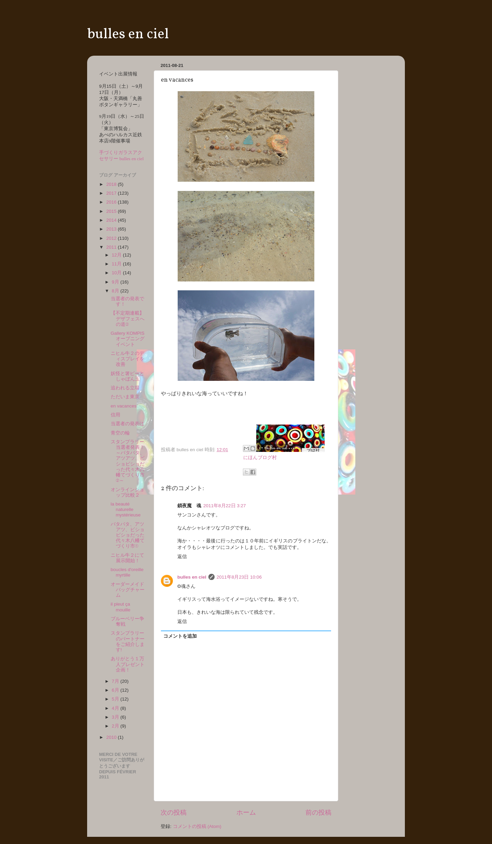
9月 (116, 282)
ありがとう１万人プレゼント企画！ (128, 664)
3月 (116, 717)
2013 (112, 229)
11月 (117, 263)
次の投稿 (174, 812)
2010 (112, 737)
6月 (116, 690)
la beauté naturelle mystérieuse (126, 509)
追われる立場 (125, 387)
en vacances (124, 406)
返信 (182, 556)
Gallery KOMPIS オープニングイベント (130, 339)
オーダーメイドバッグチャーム (128, 590)
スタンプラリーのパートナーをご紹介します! (128, 641)
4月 (116, 708)
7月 (116, 681)
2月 (116, 726)
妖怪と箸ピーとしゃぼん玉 (127, 376)
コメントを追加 (180, 636)
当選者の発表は (127, 423)
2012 (112, 238)
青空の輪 (120, 432)
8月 (116, 290)
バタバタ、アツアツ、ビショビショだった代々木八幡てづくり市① (128, 535)
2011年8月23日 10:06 (239, 577)
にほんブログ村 (260, 457)
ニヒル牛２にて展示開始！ (127, 558)
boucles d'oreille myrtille (127, 572)
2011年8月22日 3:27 (224, 505)
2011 (112, 247)
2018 (112, 184)
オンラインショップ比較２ (127, 492)
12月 (117, 255)
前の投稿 (318, 812)
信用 (115, 414)
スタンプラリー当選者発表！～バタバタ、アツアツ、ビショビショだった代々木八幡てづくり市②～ (128, 461)
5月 (116, 699)
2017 (112, 193)
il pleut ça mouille (121, 606)
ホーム (246, 812)
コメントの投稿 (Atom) (197, 826)
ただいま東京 (125, 396)
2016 (112, 202)
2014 (112, 220)
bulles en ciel (128, 35)
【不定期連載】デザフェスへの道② (128, 318)
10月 (117, 272)
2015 (112, 211)
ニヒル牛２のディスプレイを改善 (128, 359)
